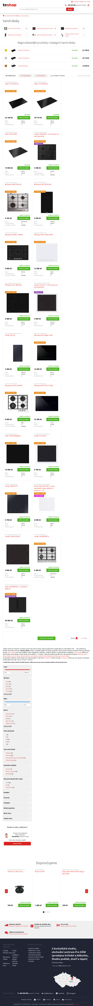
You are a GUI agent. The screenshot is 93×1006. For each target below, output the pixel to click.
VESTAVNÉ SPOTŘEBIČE (13, 16)
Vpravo (9, 769)
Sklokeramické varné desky (29, 656)
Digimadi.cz (76, 1004)
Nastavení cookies (34, 959)
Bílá (8, 718)
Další (84, 638)
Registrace (83, 1)
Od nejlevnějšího (25, 75)
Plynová (9, 755)
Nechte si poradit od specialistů (18, 934)
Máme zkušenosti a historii (68, 926)
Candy (9, 691)
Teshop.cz (64, 658)
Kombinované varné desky (61, 656)
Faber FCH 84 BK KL (23, 58)
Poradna (47, 658)
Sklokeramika (11, 760)
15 (81, 638)
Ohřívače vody (7, 953)
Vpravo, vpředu (11, 771)
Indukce (9, 753)
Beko (8, 686)
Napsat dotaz (17, 843)
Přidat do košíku (24, 118)
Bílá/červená (10, 723)
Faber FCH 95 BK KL (23, 50)
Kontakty (31, 961)
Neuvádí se (10, 787)
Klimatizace (6, 957)
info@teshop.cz (47, 993)
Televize (14, 957)
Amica (8, 684)
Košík (88, 1)
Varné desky (25, 16)
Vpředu (9, 774)
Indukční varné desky (44, 656)
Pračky (14, 951)
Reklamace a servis (34, 950)
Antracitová (10, 714)
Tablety (5, 959)
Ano (8, 782)
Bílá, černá (10, 721)
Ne (7, 785)
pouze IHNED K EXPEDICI (58, 75)
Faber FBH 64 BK (23, 66)
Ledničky (5, 951)
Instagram (71, 993)
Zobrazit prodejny (57, 962)
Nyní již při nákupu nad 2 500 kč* (18, 926)
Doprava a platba (33, 948)
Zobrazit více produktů (46, 638)
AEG (8, 681)
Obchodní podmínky (34, 955)
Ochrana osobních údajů (36, 957)
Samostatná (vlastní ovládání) (15, 758)
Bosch (9, 689)
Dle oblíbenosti (11, 75)
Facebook (60, 993)
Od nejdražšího (40, 75)
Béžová (9, 716)
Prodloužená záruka (34, 953)
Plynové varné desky (13, 656)
